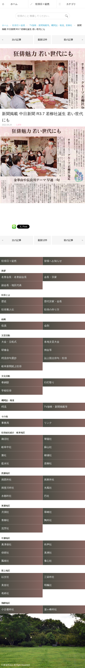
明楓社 (48, 585)
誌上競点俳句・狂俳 (55, 358)
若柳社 (69, 25)
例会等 (48, 349)
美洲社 (48, 552)
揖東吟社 (49, 479)
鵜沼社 (5, 438)
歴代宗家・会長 (53, 301)
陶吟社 (48, 520)
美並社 (5, 585)
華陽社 (48, 438)
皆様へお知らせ (53, 260)
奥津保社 (6, 544)
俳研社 (5, 552)
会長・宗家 (50, 277)
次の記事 (16, 39)
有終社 (5, 593)
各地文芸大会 (51, 341)
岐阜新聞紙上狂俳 (11, 366)
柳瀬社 (48, 455)
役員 (3, 325)
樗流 (3, 406)
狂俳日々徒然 (42, 4)
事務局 (5, 422)
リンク (48, 422)
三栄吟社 (49, 576)
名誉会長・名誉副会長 (14, 277)
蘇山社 (48, 447)
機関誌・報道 (57, 25)
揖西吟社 (6, 479)
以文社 (5, 576)
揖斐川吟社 (7, 487)
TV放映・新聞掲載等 (39, 25)
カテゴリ (71, 4)
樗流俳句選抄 (9, 358)
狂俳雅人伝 (7, 309)
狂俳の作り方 (51, 309)
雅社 (3, 455)
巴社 (46, 495)
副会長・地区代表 (11, 285)
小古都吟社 (7, 609)
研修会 (5, 349)
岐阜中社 (6, 447)
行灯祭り (49, 382)
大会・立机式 (9, 341)
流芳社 (5, 528)
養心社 (48, 560)
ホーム (14, 4)
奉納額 (5, 382)
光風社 (48, 487)
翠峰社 (48, 512)
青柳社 (5, 520)
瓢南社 (5, 560)
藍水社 (5, 463)
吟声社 (48, 544)
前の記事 (68, 39)
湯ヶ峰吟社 (50, 609)
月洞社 (5, 512)
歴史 (3, 301)
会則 (46, 325)
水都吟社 (6, 495)
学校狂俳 (6, 390)
